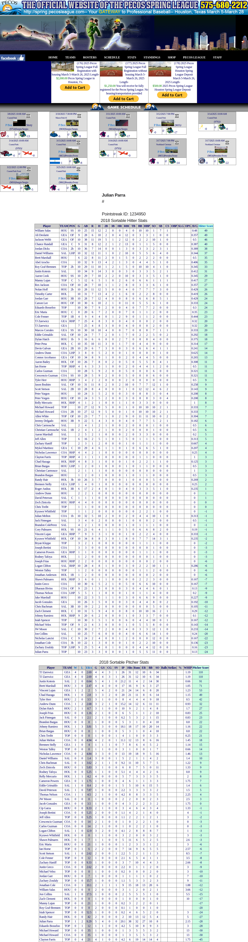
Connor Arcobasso (45, 357)
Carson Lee (41, 303)
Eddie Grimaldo (44, 334)
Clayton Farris (43, 457)
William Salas (43, 230)
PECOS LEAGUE (195, 57)
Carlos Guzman (44, 371)
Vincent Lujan (43, 534)
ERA (89, 667)
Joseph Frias (42, 561)
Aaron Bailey (42, 362)
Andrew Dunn (43, 353)
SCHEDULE (113, 57)
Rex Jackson (42, 285)
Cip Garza (45, 808)
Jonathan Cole (43, 643)
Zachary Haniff (43, 443)
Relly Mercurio (43, 402)
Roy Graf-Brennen (45, 267)
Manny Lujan (42, 280)
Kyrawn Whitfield (45, 511)
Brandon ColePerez (46, 525)
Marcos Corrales (44, 330)
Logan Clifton (43, 566)
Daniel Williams (44, 253)
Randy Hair (41, 479)
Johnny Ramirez (44, 615)
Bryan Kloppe (43, 543)
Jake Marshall (43, 597)
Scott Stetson (42, 389)
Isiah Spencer (42, 620)
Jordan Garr (41, 298)
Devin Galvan (43, 348)
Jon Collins (41, 633)
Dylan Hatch (42, 339)
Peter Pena (41, 344)
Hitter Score (205, 226)
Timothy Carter (43, 294)
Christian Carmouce (46, 470)
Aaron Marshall (44, 434)
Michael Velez (43, 624)
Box (10, 125)
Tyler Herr (41, 380)
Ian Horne (40, 366)
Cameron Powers (44, 552)
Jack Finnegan (43, 520)
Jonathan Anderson (45, 575)
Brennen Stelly (43, 484)
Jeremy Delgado (44, 421)
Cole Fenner (42, 316)
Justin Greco (42, 584)
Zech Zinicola (43, 502)
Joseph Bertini (43, 547)
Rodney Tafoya (43, 556)
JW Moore (41, 629)
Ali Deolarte (42, 235)
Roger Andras (43, 489)
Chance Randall (44, 244)
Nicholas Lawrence (46, 452)
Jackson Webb (43, 239)
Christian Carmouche (47, 430)
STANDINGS (153, 57)
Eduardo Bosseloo (45, 307)
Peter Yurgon (42, 393)
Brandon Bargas (44, 475)
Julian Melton (42, 516)
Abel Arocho (42, 262)
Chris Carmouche (45, 425)
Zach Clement (43, 611)
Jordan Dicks (42, 248)
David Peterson (43, 498)
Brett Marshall (43, 257)
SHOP (173, 57)
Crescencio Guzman (46, 375)
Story (29, 125)
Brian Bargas (42, 466)
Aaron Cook (42, 276)
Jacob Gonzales (44, 602)
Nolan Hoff (41, 289)
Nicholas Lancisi (44, 638)
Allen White (42, 416)
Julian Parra (41, 652)
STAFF (219, 57)
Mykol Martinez (44, 448)
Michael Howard (44, 407)
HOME (55, 57)
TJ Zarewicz (42, 321)
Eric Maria (41, 312)
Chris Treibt (41, 507)
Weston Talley (43, 570)
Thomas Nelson (44, 593)
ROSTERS (91, 57)
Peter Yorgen (42, 398)
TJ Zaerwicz (42, 325)
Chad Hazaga (42, 461)
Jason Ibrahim (43, 384)
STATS (133, 57)
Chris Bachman (43, 606)
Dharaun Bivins (44, 588)
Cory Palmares (43, 529)
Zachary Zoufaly (44, 647)
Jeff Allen (40, 439)
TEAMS (71, 57)
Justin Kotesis (43, 271)
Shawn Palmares (44, 579)
